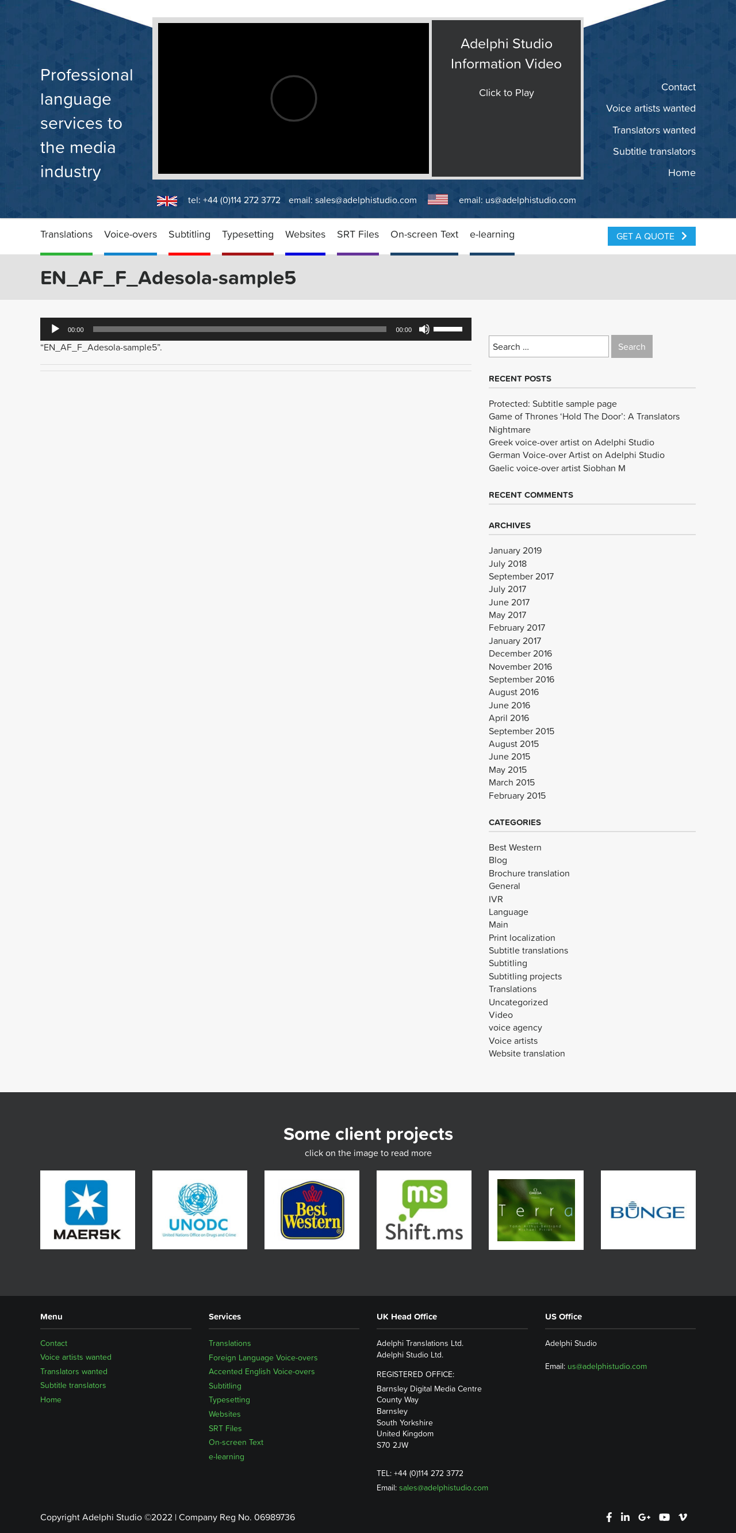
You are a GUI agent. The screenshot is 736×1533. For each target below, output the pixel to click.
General (504, 886)
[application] (255, 329)
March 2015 (512, 782)
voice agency (515, 1027)
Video (501, 1014)
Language (508, 911)
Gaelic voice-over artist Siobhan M (557, 468)
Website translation (527, 1053)
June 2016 (509, 705)
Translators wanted (654, 129)
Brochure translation (529, 873)
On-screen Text (424, 234)
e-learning (492, 234)
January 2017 (515, 640)
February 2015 (517, 795)
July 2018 (508, 563)
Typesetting (248, 234)
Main (498, 924)
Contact (678, 86)
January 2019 (515, 550)
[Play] (55, 329)
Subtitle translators (654, 151)
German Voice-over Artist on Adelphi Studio (577, 455)
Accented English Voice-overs (262, 1371)
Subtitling (189, 234)
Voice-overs (130, 234)
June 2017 (509, 602)
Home (682, 172)
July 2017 (507, 589)
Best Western (515, 847)
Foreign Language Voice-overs (263, 1357)
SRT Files (358, 234)
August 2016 (514, 692)
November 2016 (520, 666)
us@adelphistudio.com (530, 200)
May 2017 (507, 614)
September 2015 (521, 731)
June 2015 (509, 756)
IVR (496, 899)
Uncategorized (518, 1002)
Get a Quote (651, 236)
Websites (305, 234)
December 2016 (520, 653)
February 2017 (517, 627)
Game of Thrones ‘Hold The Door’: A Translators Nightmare (584, 422)
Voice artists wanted (651, 108)
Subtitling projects (525, 976)
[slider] (240, 329)
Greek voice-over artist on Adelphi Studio (571, 442)
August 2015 (514, 743)
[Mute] (424, 329)
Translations (66, 234)
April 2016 (509, 717)
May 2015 (508, 769)
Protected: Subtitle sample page (553, 403)
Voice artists (513, 1040)
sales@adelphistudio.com (366, 200)
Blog (498, 860)
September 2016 (521, 679)
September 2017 (521, 576)
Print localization (522, 937)
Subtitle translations (528, 950)
